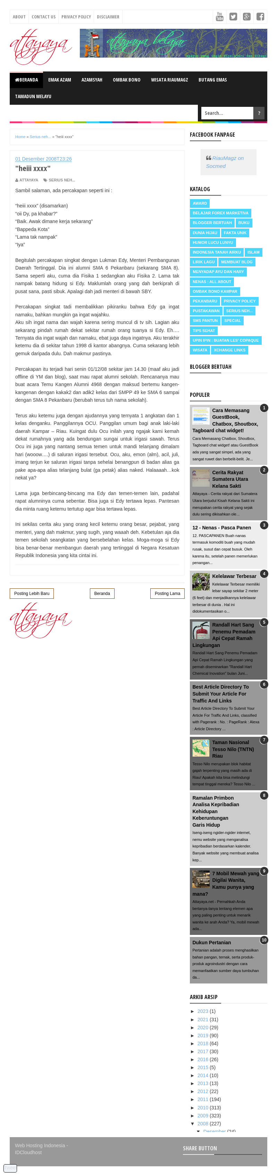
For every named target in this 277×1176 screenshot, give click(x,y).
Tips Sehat (204, 331)
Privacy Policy (76, 17)
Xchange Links (229, 350)
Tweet (10, 1167)
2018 (204, 1043)
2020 (204, 1027)
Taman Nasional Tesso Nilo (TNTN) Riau (233, 749)
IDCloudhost (28, 1152)
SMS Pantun (205, 320)
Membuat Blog (236, 262)
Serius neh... (62, 180)
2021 (204, 1019)
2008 (204, 1123)
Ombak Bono (127, 79)
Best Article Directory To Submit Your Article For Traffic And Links (220, 693)
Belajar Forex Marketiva (221, 213)
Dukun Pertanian (211, 942)
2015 (204, 1067)
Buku (244, 223)
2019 (204, 1035)
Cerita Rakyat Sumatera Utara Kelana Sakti (230, 479)
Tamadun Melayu (33, 96)
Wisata (200, 350)
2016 (204, 1059)
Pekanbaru (205, 301)
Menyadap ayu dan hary (218, 272)
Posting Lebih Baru (31, 593)
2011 (204, 1099)
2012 (204, 1091)
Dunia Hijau (205, 233)
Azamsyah (92, 79)
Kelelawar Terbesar (234, 576)
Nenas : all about (212, 282)
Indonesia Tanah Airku (217, 252)
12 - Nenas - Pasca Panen (221, 527)
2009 (204, 1115)
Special (232, 320)
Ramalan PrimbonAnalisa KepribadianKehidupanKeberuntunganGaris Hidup (215, 811)
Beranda (26, 79)
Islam (253, 252)
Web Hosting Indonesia (40, 1145)
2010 (204, 1107)
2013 (204, 1083)
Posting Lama (167, 593)
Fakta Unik (235, 233)
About (19, 17)
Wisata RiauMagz (169, 79)
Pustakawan (206, 311)
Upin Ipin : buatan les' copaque (226, 340)
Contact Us (44, 17)
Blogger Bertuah (212, 223)
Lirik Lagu (204, 262)
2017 (204, 1051)
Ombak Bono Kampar (215, 291)
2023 (204, 1011)
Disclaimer (108, 17)
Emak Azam (59, 79)
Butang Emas (213, 79)
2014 (204, 1075)
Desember (215, 1131)
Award (200, 203)
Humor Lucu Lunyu (213, 242)
